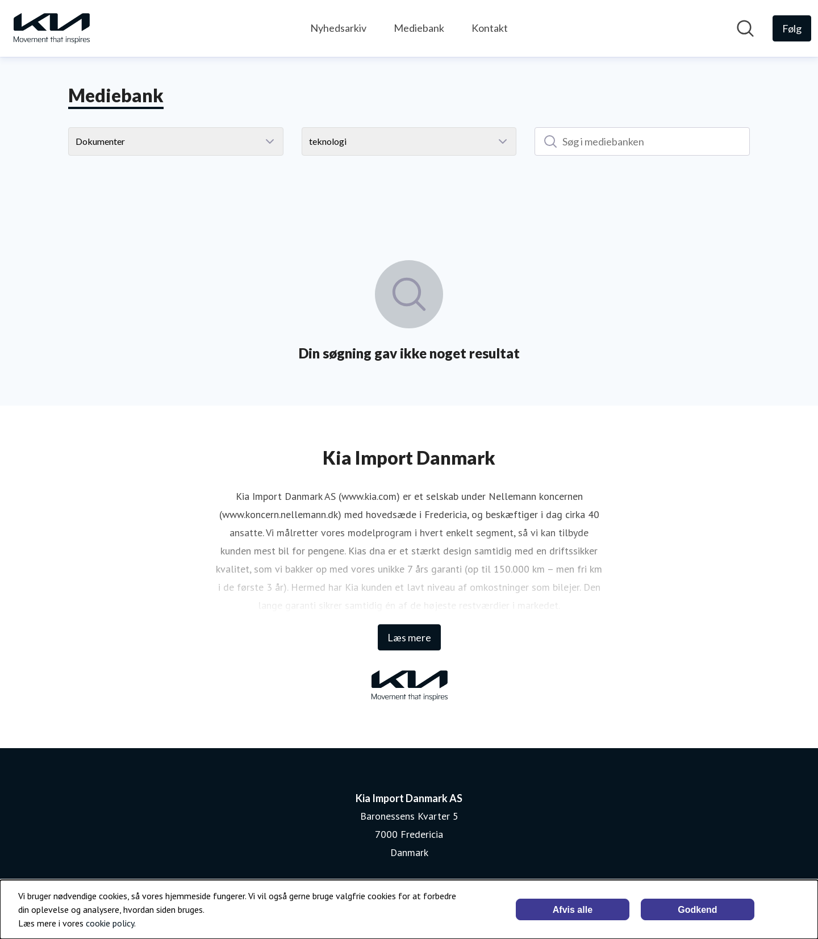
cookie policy (110, 923)
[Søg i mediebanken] (642, 141)
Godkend (697, 910)
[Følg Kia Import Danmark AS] (792, 28)
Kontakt (489, 28)
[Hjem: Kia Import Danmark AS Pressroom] (51, 28)
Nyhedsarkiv (338, 28)
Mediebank (419, 28)
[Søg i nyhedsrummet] (745, 28)
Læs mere (409, 637)
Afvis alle (572, 910)
